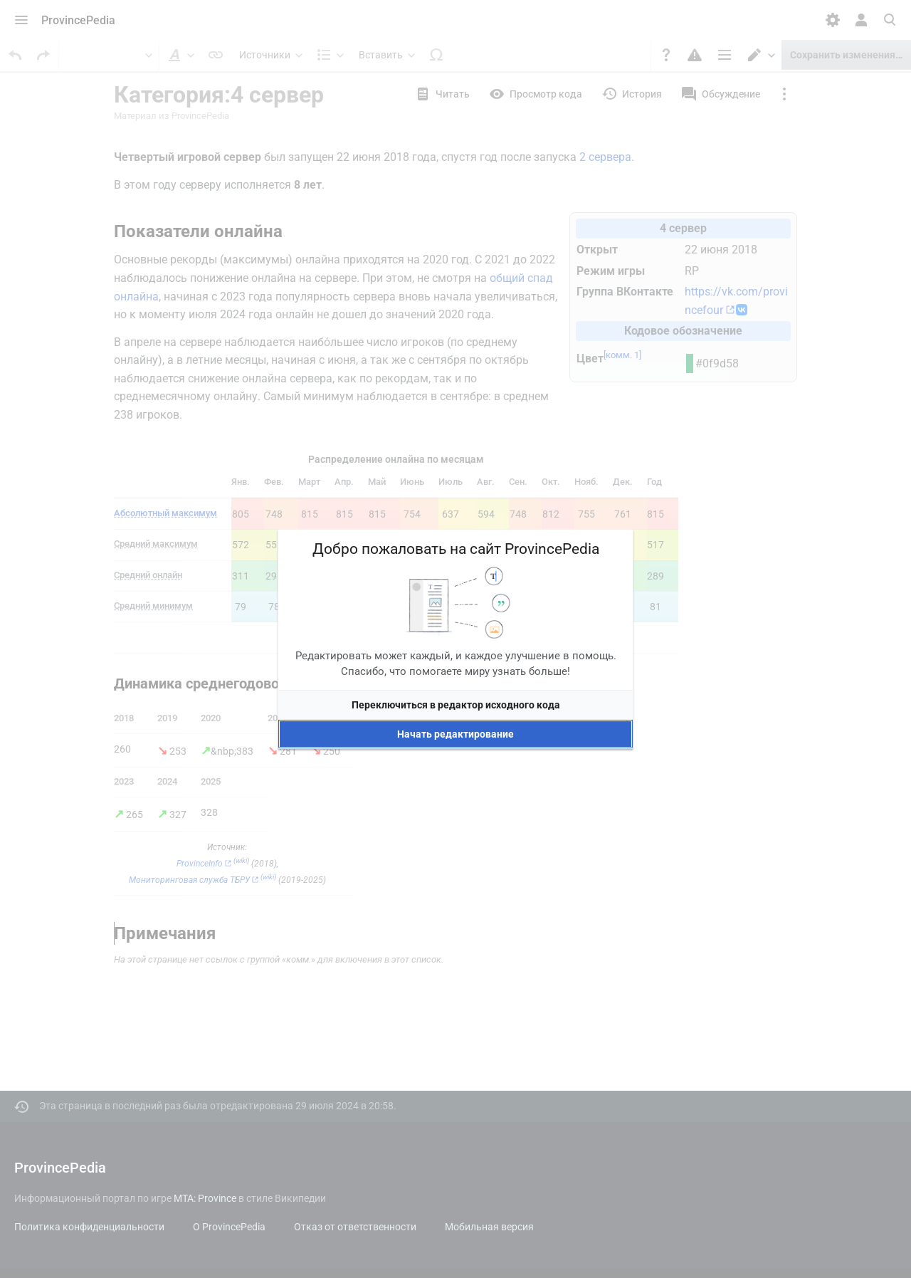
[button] (455, 705)
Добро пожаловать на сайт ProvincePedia (455, 548)
